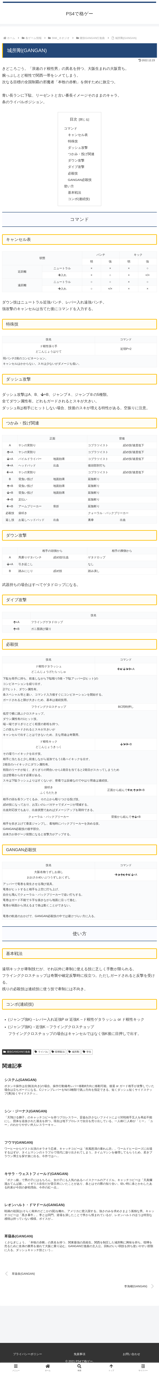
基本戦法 (74, 195)
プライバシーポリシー (27, 1358)
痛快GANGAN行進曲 (16, 1055)
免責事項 (79, 1358)
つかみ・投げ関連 (81, 155)
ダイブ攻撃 (76, 169)
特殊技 (73, 142)
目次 (73, 119)
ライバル (41, 1055)
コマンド (70, 128)
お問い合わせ (131, 1358)
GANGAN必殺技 (80, 182)
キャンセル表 (78, 135)
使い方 (69, 189)
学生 (87, 1055)
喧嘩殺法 (58, 1055)
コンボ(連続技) (79, 202)
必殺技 (73, 175)
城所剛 (73, 1055)
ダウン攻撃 (76, 162)
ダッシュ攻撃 (78, 148)
